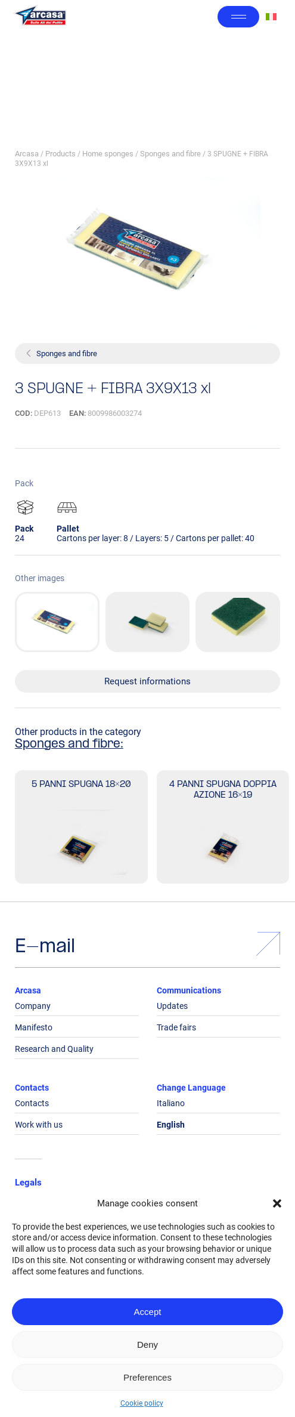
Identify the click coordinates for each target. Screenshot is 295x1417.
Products (60, 153)
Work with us (39, 1124)
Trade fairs (176, 1027)
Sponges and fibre (170, 153)
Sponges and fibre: (69, 744)
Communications (189, 990)
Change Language (191, 1087)
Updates (172, 1006)
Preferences (147, 1377)
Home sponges (107, 153)
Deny (147, 1344)
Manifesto (33, 1027)
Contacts (32, 1087)
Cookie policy (141, 1403)
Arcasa (27, 153)
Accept (148, 1312)
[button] (277, 1203)
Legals (28, 1182)
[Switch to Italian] (271, 17)
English (171, 1124)
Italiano (171, 1103)
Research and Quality (54, 1049)
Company (33, 1006)
